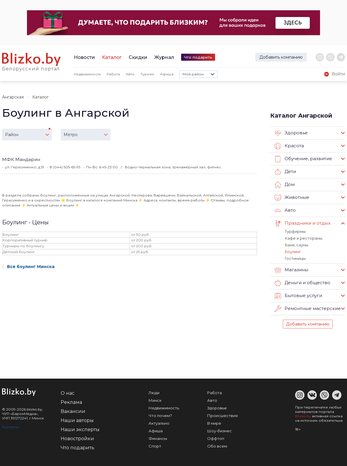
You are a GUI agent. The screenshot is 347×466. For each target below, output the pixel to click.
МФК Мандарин (21, 159)
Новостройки (77, 438)
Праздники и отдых (303, 223)
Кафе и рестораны (303, 238)
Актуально (159, 423)
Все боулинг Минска (28, 266)
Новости (84, 57)
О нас (67, 393)
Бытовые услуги (298, 296)
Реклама (71, 402)
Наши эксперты (80, 429)
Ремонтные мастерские (308, 309)
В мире (214, 423)
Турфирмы (295, 231)
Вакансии (73, 411)
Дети (285, 172)
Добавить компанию (281, 57)
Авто (130, 74)
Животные (292, 197)
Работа (113, 74)
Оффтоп (215, 438)
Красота (289, 146)
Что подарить (198, 57)
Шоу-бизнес (219, 430)
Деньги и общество (302, 283)
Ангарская (13, 97)
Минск (155, 400)
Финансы (158, 438)
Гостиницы (295, 258)
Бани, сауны (296, 245)
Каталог (112, 57)
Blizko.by (303, 416)
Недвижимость (87, 74)
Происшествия (222, 415)
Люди (154, 392)
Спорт (155, 446)
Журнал (164, 57)
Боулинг (293, 251)
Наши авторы (77, 420)
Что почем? (160, 415)
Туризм (147, 74)
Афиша (167, 74)
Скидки (138, 57)
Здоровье (291, 133)
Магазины (291, 270)
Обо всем (217, 446)
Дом (285, 185)
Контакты (10, 427)
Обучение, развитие (303, 159)
